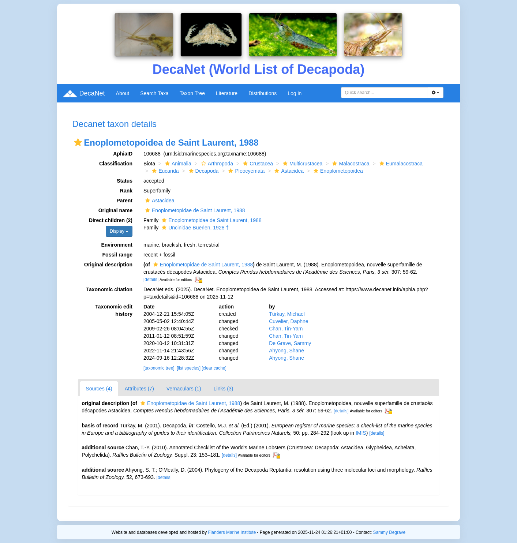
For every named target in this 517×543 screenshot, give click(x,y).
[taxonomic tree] (159, 368)
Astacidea (288, 171)
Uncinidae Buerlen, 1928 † (194, 228)
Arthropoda (216, 163)
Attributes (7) (139, 389)
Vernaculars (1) (183, 389)
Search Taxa (154, 93)
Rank (126, 191)
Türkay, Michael (287, 314)
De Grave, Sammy (290, 343)
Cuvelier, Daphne (288, 321)
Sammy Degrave (389, 532)
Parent (124, 200)
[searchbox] (384, 92)
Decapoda (203, 171)
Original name (115, 210)
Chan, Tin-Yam (286, 329)
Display (119, 231)
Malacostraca (349, 163)
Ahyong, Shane (286, 350)
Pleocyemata (245, 171)
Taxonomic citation (109, 289)
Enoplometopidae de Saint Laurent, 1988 (194, 210)
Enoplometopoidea (337, 171)
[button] (78, 142)
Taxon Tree (192, 93)
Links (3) (223, 389)
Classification (115, 163)
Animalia (177, 163)
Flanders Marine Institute (232, 532)
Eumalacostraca (400, 163)
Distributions (262, 93)
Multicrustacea (301, 163)
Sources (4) (99, 389)
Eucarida (164, 171)
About (123, 93)
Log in (294, 93)
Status (124, 181)
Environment (116, 245)
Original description (108, 264)
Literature (226, 93)
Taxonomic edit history (113, 310)
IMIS (361, 433)
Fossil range (117, 255)
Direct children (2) (110, 220)
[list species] (189, 368)
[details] (150, 279)
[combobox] (384, 92)
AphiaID (122, 154)
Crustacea (257, 163)
